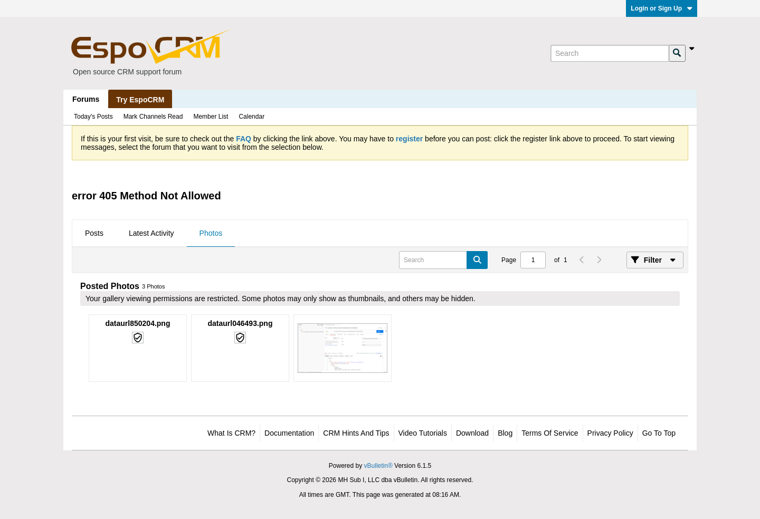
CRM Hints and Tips (356, 433)
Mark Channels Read (153, 116)
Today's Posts (93, 116)
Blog (505, 433)
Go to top (659, 433)
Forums (85, 99)
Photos (211, 233)
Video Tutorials (422, 433)
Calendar (251, 116)
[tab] (94, 233)
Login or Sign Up (661, 8)
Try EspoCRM (140, 99)
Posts (94, 233)
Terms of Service (549, 433)
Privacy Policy (610, 433)
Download (472, 433)
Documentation (289, 433)
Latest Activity (151, 233)
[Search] (609, 53)
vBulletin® (378, 465)
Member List (210, 116)
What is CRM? (231, 433)
